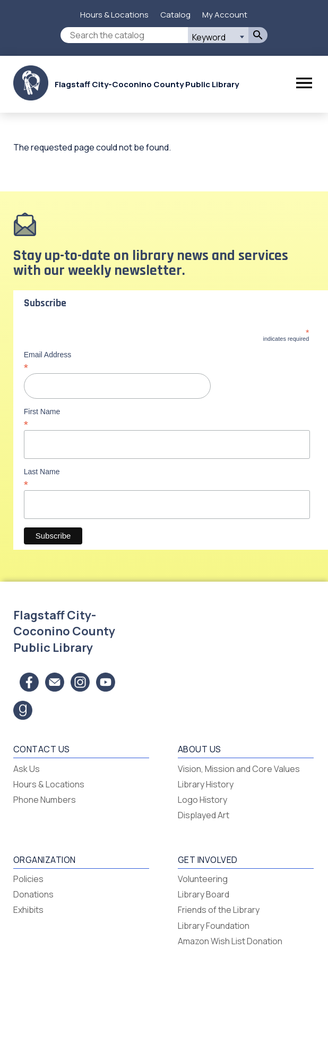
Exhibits (28, 910)
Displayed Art (203, 815)
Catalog (175, 14)
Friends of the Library (219, 910)
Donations (33, 894)
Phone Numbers (44, 799)
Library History (206, 784)
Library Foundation (213, 925)
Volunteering (203, 879)
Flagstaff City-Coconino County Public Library (147, 84)
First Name (166, 418)
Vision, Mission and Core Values (239, 769)
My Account (224, 14)
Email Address (166, 361)
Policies (28, 879)
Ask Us (26, 769)
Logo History (202, 799)
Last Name (166, 478)
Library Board (203, 894)
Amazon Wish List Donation (230, 941)
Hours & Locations (114, 14)
